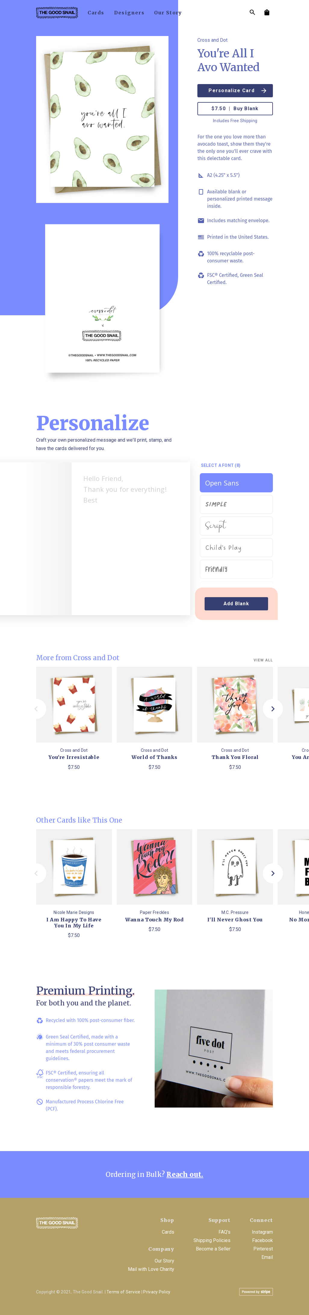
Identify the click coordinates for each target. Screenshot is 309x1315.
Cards (168, 1232)
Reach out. (184, 1174)
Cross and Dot (212, 40)
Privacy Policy (156, 1291)
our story (168, 13)
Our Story (164, 1261)
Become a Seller (213, 1249)
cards (96, 13)
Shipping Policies (211, 1240)
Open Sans (222, 482)
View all (263, 660)
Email (267, 1257)
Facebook (262, 1240)
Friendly (216, 569)
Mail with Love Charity (151, 1269)
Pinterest (263, 1249)
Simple (216, 503)
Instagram (262, 1232)
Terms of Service (123, 1291)
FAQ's (224, 1232)
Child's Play (223, 547)
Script (215, 526)
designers (129, 13)
